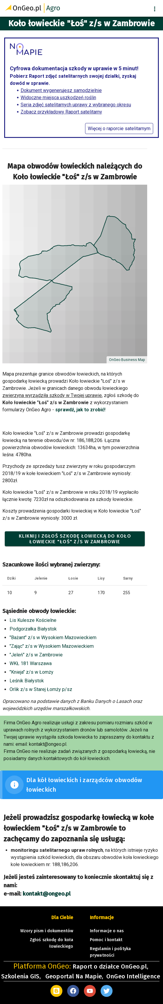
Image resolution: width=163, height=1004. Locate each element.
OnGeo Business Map (127, 360)
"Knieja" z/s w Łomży (31, 672)
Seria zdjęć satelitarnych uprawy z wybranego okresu (76, 105)
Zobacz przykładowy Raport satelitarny (61, 112)
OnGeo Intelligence (133, 976)
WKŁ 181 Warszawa (31, 663)
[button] (154, 9)
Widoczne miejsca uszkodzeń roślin (58, 97)
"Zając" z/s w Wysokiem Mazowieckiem (52, 646)
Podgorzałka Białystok (33, 629)
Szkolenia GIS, (21, 976)
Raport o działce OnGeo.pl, (110, 966)
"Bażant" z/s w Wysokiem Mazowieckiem (53, 637)
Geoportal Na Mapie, (74, 976)
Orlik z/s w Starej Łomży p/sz (41, 689)
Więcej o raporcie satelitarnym (119, 128)
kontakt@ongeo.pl (46, 894)
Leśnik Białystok (27, 681)
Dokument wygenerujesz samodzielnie (61, 90)
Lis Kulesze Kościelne (33, 620)
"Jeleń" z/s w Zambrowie (36, 655)
